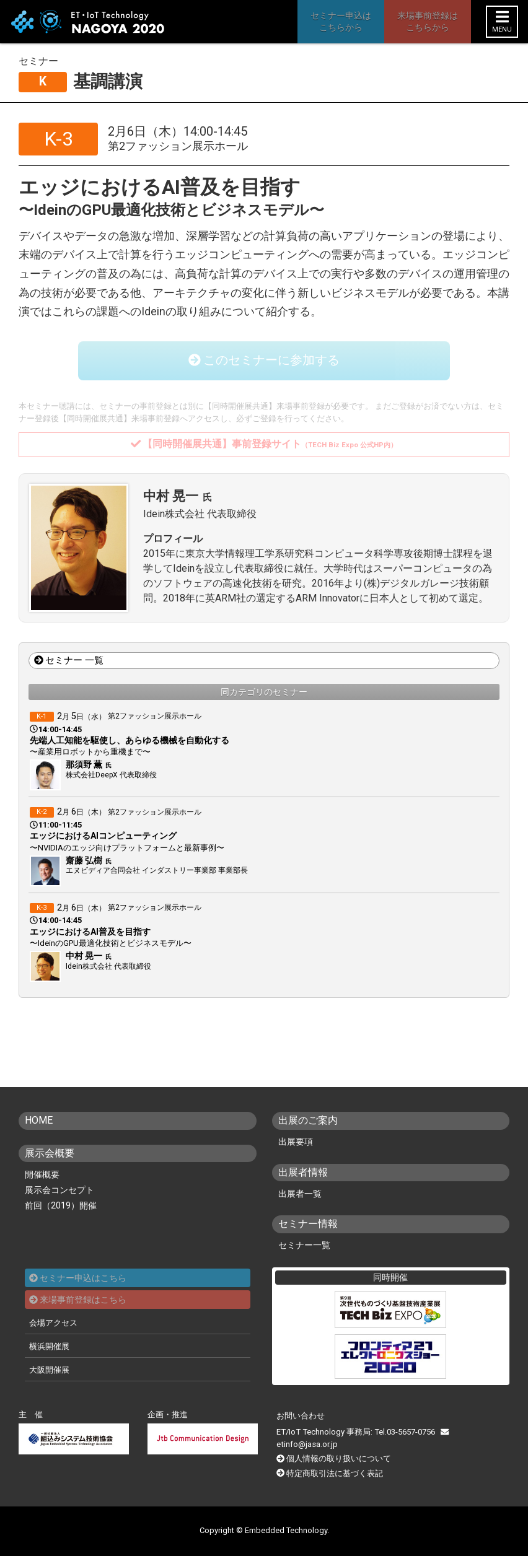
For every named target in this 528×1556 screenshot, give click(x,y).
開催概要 (42, 1174)
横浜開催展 (49, 1346)
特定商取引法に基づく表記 (334, 1473)
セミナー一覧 (304, 1246)
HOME (39, 1121)
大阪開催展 (49, 1370)
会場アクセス (53, 1322)
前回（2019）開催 (61, 1205)
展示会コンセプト (59, 1190)
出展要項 (295, 1142)
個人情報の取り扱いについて (338, 1459)
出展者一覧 (300, 1194)
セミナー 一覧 (68, 661)
